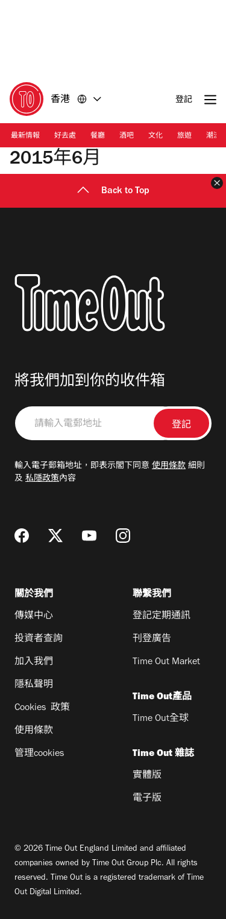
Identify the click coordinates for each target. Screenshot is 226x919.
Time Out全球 (161, 719)
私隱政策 (42, 479)
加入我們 (33, 662)
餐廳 (97, 136)
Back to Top (113, 191)
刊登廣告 (152, 639)
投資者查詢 (38, 639)
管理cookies (39, 754)
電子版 (147, 799)
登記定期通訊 (161, 616)
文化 (155, 136)
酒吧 (126, 136)
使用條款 (169, 467)
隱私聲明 (33, 685)
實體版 (147, 776)
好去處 (65, 136)
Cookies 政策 (42, 708)
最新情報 (25, 136)
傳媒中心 (33, 616)
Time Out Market (166, 662)
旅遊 (184, 136)
